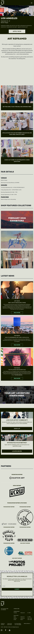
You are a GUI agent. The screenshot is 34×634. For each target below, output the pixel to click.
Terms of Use (9, 623)
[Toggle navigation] (31, 3)
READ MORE (17, 312)
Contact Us (3, 623)
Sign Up (17, 428)
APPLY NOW (17, 31)
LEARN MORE (17, 451)
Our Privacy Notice (18, 623)
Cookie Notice (9, 624)
